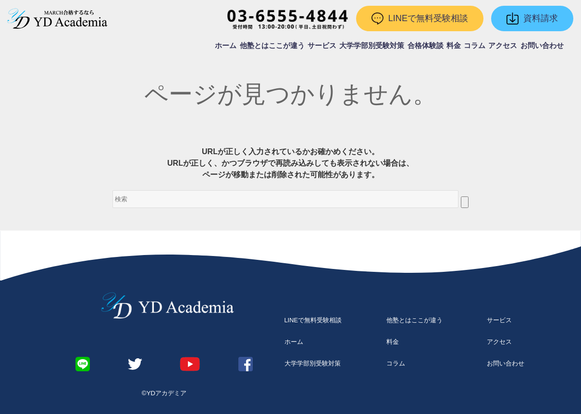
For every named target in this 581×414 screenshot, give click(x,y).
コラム (474, 45)
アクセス (502, 45)
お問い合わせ (542, 45)
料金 (453, 45)
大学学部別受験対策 (371, 45)
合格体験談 (426, 45)
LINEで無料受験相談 (313, 320)
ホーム (225, 45)
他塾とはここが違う (272, 45)
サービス (322, 45)
